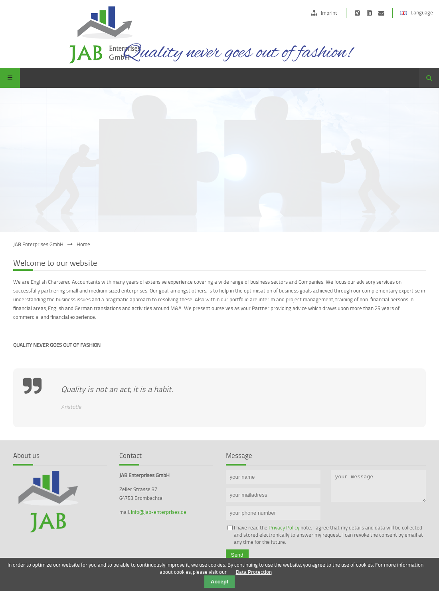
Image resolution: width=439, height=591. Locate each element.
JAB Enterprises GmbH (38, 244)
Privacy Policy (284, 527)
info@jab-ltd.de (381, 13)
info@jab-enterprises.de (158, 511)
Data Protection (254, 571)
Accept (219, 582)
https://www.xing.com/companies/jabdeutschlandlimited (357, 13)
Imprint (329, 12)
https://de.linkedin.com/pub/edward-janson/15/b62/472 (369, 13)
